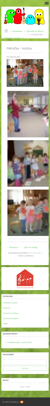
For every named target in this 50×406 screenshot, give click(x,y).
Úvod (6, 30)
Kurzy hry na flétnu (10, 313)
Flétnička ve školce (35, 31)
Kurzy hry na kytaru (11, 318)
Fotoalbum (17, 31)
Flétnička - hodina (13, 38)
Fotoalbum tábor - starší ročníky (19, 342)
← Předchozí (12, 247)
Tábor (5, 323)
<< (6, 387)
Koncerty (6, 308)
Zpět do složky (30, 247)
